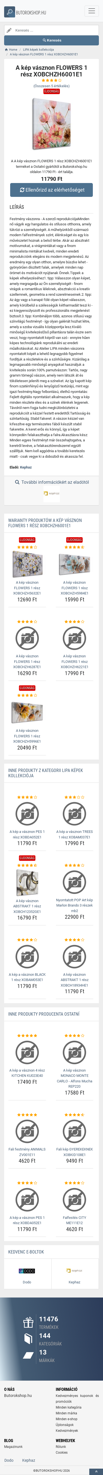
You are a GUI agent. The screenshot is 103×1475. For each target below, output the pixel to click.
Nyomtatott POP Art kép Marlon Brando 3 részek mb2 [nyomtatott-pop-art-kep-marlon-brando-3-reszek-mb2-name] (74, 905)
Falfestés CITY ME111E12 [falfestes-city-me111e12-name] (74, 1220)
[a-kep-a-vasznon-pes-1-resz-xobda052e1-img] (27, 814)
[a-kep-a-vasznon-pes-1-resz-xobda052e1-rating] (27, 797)
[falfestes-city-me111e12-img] (74, 1200)
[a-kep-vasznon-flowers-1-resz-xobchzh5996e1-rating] (27, 695)
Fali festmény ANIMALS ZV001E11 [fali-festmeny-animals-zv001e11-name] (27, 1152)
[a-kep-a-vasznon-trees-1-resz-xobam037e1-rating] (74, 797)
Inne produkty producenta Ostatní (43, 1014)
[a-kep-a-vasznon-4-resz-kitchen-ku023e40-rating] (27, 1036)
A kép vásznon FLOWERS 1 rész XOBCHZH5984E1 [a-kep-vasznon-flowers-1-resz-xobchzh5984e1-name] (74, 587)
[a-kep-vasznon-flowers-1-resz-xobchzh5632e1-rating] (27, 547)
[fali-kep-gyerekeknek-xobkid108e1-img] (74, 1131)
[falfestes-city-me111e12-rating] (74, 1183)
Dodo (8, 1460)
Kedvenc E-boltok (26, 1252)
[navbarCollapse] (92, 11)
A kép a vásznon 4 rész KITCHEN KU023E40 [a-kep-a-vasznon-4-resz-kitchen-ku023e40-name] (27, 1073)
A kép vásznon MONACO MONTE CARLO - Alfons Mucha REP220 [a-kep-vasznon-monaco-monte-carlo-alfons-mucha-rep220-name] (74, 1078)
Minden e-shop (66, 1419)
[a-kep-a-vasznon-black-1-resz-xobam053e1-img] (27, 957)
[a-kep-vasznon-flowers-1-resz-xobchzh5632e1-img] (27, 564)
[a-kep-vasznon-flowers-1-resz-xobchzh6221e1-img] (74, 638)
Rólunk (61, 1447)
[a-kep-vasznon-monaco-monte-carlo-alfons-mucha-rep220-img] (74, 1052)
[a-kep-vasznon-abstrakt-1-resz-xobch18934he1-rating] (74, 940)
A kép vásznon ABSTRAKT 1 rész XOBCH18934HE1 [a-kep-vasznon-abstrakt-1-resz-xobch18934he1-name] (74, 979)
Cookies (62, 1453)
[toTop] (96, 1472)
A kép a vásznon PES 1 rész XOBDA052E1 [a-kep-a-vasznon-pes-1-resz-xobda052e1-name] (27, 834)
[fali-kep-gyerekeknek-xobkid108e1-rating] (74, 1115)
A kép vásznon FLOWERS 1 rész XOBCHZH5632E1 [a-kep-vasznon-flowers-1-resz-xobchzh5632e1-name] (27, 587)
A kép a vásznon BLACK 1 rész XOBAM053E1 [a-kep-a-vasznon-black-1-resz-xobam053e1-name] (27, 977)
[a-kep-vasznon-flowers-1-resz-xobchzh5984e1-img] (74, 564)
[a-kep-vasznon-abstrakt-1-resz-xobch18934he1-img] (74, 957)
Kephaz (26, 467)
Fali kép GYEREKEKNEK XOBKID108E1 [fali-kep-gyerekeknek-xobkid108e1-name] (74, 1152)
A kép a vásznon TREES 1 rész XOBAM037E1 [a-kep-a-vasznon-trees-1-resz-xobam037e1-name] (74, 834)
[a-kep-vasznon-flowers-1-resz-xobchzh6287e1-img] (27, 638)
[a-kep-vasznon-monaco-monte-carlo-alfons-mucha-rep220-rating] (74, 1036)
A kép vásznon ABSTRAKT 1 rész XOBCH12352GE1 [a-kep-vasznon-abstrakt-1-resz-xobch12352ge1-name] (27, 906)
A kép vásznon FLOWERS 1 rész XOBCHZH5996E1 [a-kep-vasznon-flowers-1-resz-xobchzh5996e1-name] (27, 736)
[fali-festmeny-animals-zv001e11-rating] (27, 1115)
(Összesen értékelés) (52, 86)
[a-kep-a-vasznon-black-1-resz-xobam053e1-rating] (27, 940)
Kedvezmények (67, 1431)
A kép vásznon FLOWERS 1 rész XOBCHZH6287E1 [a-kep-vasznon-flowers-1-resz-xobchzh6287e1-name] (27, 661)
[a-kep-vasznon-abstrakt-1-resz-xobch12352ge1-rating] (27, 865)
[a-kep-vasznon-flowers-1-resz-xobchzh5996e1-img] (27, 712)
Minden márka (66, 1413)
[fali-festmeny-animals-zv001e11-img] (27, 1131)
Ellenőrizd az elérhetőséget (51, 190)
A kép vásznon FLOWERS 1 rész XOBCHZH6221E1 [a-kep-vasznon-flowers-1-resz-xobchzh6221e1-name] (74, 661)
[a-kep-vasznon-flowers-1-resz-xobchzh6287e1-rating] (27, 622)
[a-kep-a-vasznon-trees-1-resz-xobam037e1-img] (74, 814)
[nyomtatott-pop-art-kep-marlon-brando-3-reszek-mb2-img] (74, 882)
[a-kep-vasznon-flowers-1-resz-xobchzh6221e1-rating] (74, 622)
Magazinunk (13, 1447)
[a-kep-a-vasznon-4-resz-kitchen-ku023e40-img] (27, 1052)
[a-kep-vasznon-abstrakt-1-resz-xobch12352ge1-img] (27, 882)
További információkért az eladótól (51, 491)
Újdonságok (65, 1425)
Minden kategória (69, 1407)
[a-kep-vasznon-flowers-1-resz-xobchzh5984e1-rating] (74, 547)
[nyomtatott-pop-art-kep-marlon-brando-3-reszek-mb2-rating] (74, 865)
